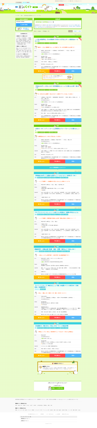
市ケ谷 (28, 405)
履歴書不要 (27, 57)
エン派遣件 (18, 2)
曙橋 (49, 405)
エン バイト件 (26, 2)
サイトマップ (80, 4)
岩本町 (35, 405)
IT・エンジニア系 (46, 410)
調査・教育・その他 (28, 51)
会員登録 (61, 4)
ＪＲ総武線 (18, 42)
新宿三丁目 (20, 405)
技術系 (20, 50)
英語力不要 (18, 57)
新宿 (16, 405)
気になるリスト (21, 10)
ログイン (66, 4)
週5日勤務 (22, 57)
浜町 (51, 405)
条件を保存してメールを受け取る (26, 29)
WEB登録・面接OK (72, 26)
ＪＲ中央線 (28, 42)
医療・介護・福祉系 (25, 50)
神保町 (24, 405)
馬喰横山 (45, 405)
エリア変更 (40, 7)
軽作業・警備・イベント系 (67, 410)
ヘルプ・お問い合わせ (73, 4)
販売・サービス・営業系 (29, 410)
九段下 (31, 405)
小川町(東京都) (40, 405)
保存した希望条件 (32, 10)
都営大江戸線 (23, 42)
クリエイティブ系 (22, 49)
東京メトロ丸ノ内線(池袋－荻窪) (25, 41)
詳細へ (73, 71)
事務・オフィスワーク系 (20, 48)
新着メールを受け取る (57, 388)
